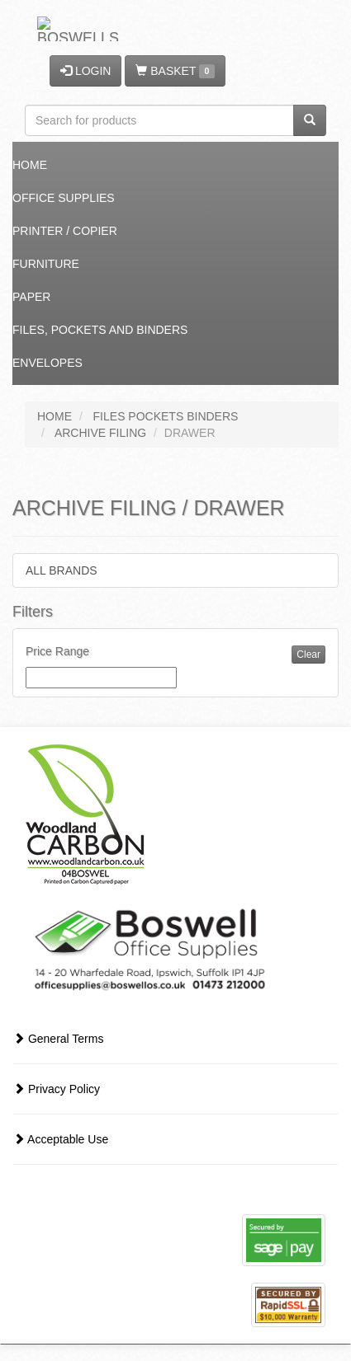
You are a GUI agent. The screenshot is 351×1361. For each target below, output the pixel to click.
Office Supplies (63, 197)
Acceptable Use (60, 1139)
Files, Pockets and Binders (99, 329)
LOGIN (85, 70)
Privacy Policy (56, 1089)
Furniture (45, 263)
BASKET (174, 71)
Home (29, 164)
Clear (308, 654)
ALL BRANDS (61, 570)
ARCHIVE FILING (100, 432)
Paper (31, 296)
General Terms (58, 1038)
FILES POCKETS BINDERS (166, 416)
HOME (54, 416)
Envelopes (47, 362)
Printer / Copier (64, 230)
